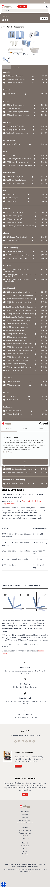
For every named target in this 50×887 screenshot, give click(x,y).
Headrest (6, 90)
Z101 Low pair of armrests (14, 76)
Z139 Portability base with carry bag (17, 484)
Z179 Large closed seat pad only (16, 337)
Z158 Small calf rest (11, 396)
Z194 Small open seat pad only (15, 364)
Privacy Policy (26, 864)
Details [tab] (25, 429)
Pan (4, 191)
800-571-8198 (22, 6)
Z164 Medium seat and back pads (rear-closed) (18, 303)
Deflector (6, 208)
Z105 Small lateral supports (14, 105)
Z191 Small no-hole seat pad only (16, 354)
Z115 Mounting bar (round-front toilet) (18, 159)
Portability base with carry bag (14, 480)
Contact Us (25, 846)
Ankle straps (7, 378)
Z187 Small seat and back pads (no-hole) (18, 344)
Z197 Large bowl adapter (13, 414)
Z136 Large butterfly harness (14, 183)
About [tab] (41, 429)
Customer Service (25, 820)
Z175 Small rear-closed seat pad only (17, 320)
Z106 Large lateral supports (14, 108)
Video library (25, 838)
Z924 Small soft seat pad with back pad (18, 367)
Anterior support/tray (10, 248)
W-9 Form (25, 854)
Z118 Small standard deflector (15, 212)
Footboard (7, 265)
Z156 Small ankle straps (13, 382)
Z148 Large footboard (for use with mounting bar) (17, 280)
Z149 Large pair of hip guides (15, 130)
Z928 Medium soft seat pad (14, 330)
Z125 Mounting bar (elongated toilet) (17, 162)
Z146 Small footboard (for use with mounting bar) (17, 270)
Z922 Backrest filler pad (13, 144)
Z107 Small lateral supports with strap (17, 112)
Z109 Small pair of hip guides (15, 126)
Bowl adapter (8, 407)
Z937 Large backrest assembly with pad (18, 472)
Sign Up (25, 794)
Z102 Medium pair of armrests (15, 79)
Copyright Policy (21, 866)
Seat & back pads (9, 288)
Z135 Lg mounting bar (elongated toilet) (18, 165)
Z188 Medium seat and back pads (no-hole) (19, 347)
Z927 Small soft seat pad (13, 370)
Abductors (6, 233)
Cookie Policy (7, 452)
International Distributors (25, 823)
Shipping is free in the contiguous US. (25, 687)
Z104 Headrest (10, 94)
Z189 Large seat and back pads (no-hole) (18, 350)
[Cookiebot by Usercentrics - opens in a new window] (39, 423)
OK (25, 462)
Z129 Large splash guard (13, 222)
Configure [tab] (6, 67)
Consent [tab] (9, 429)
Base (5, 151)
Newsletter (25, 817)
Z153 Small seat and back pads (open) (18, 292)
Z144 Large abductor (12, 240)
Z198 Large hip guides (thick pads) (16, 133)
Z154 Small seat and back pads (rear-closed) (19, 295)
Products (25, 815)
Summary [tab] (16, 67)
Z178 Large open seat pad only (15, 334)
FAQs (25, 848)
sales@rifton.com (34, 735)
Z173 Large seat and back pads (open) (18, 310)
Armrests (6, 72)
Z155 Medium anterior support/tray (17, 255)
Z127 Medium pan (11, 198)
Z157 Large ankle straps (13, 385)
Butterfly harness (9, 173)
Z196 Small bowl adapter (13, 411)
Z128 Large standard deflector (15, 219)
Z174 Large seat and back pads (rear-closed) (19, 314)
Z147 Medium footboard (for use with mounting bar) (18, 275)
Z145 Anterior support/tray (14, 252)
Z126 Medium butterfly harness (15, 180)
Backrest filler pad (9, 140)
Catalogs (25, 836)
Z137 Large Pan (10, 201)
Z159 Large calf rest (11, 400)
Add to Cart (44, 18)
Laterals (6, 101)
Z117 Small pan (10, 194)
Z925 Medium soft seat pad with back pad (19, 307)
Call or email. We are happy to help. (25, 717)
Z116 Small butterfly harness (14, 177)
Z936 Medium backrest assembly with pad (19, 469)
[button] (3, 884)
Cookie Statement (32, 866)
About (25, 851)
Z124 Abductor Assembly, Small (16, 237)
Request (18, 766)
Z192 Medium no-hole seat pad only (17, 357)
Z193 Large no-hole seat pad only (16, 360)
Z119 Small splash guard (13, 216)
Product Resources (25, 833)
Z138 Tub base (10, 155)
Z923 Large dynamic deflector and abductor (19, 226)
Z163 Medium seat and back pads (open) (18, 299)
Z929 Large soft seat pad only (15, 340)
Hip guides (7, 122)
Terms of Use (35, 864)
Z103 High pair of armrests (14, 83)
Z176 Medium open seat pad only (16, 324)
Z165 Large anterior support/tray (16, 258)
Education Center (25, 830)
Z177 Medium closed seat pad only (17, 327)
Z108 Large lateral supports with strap (17, 115)
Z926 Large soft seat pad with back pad (18, 317)
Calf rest (6, 392)
